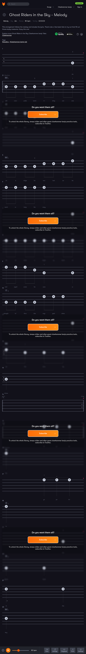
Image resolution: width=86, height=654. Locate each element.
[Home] (3, 4)
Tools (72, 650)
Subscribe (79, 3)
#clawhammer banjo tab (18, 42)
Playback (64, 650)
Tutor (46, 650)
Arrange (55, 650)
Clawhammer (7, 35)
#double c (5, 42)
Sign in (79, 7)
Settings (80, 650)
